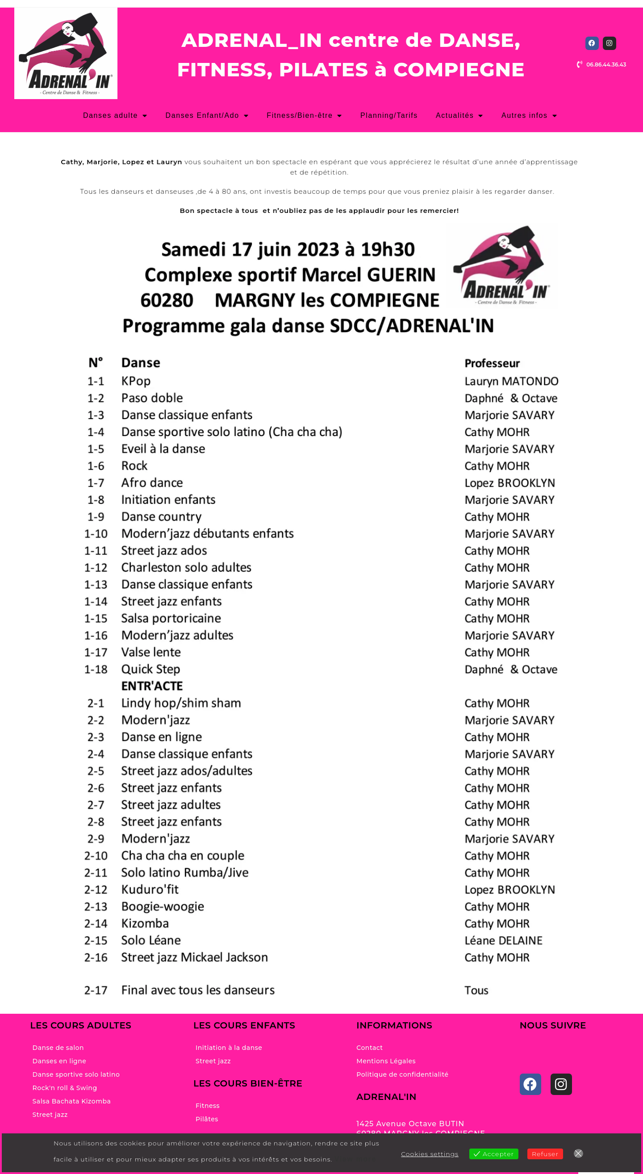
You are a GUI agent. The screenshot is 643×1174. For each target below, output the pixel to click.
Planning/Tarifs (389, 115)
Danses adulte (115, 116)
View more (355, 1159)
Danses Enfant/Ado (207, 116)
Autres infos (529, 116)
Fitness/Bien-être (304, 116)
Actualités (460, 116)
